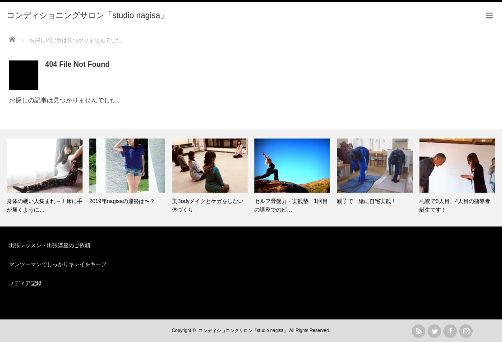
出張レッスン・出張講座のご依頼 (49, 245)
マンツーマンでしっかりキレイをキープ (57, 264)
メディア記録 (25, 283)
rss (418, 331)
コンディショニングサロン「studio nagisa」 (243, 330)
